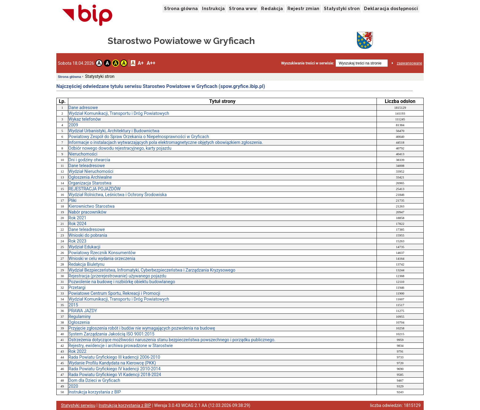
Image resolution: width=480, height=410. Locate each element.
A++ (151, 63)
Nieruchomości (83, 154)
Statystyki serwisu (78, 405)
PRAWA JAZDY (83, 310)
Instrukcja (213, 8)
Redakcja (272, 8)
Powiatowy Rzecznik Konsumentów (102, 252)
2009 (73, 125)
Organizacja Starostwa (90, 183)
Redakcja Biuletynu (87, 264)
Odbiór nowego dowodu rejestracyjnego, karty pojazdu (120, 148)
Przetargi (77, 287)
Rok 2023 (78, 241)
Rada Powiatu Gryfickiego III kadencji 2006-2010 (114, 357)
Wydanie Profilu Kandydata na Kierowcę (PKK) (112, 363)
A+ (141, 63)
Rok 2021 (78, 217)
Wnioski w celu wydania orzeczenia (102, 258)
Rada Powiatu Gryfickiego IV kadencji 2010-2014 (115, 368)
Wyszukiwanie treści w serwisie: (307, 63)
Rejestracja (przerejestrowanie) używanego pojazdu (118, 275)
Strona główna (181, 8)
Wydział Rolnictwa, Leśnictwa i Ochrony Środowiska (118, 194)
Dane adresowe (83, 107)
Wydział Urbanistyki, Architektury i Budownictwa (114, 130)
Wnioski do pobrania (88, 235)
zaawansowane (409, 63)
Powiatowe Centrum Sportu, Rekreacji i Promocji (114, 293)
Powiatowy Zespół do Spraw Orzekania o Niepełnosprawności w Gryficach (139, 136)
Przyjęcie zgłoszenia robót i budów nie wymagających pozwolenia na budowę (142, 328)
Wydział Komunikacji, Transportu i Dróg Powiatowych (119, 113)
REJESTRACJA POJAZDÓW (95, 188)
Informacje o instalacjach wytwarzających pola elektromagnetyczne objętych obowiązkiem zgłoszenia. (166, 142)
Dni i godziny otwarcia (89, 159)
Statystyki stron (342, 8)
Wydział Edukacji (84, 246)
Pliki (73, 200)
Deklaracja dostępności (391, 8)
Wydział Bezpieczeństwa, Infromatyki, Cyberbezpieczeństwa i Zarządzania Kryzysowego (152, 270)
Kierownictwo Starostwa (92, 206)
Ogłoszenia (79, 322)
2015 (73, 304)
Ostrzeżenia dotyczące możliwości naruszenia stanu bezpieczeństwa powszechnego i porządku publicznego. (172, 339)
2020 (73, 386)
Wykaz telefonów (85, 119)
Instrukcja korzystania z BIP (95, 392)
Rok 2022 (78, 351)
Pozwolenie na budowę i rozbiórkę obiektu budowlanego (122, 281)
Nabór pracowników (88, 212)
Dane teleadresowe (87, 165)
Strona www (243, 8)
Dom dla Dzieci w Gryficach (94, 380)
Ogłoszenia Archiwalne (90, 177)
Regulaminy (80, 316)
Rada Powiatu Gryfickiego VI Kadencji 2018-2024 (115, 374)
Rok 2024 (78, 223)
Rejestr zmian (303, 8)
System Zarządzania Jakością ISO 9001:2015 (112, 333)
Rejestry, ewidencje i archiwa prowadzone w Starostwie (121, 345)
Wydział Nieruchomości (91, 171)
